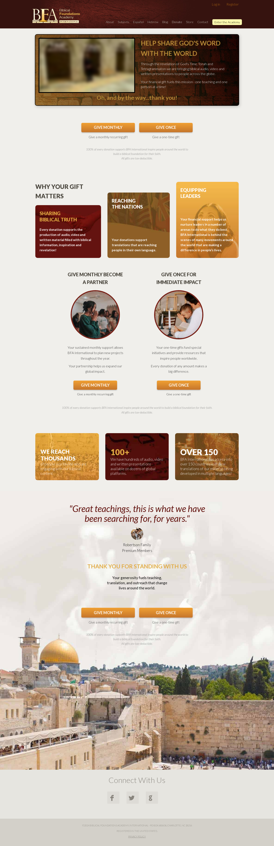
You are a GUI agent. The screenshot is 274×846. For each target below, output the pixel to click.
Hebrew (152, 22)
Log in (216, 4)
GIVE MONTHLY (108, 127)
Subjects (123, 22)
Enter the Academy (227, 22)
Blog (165, 22)
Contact (202, 22)
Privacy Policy (137, 836)
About (110, 22)
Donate (177, 22)
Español (138, 22)
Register (232, 4)
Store (190, 22)
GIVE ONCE (166, 127)
